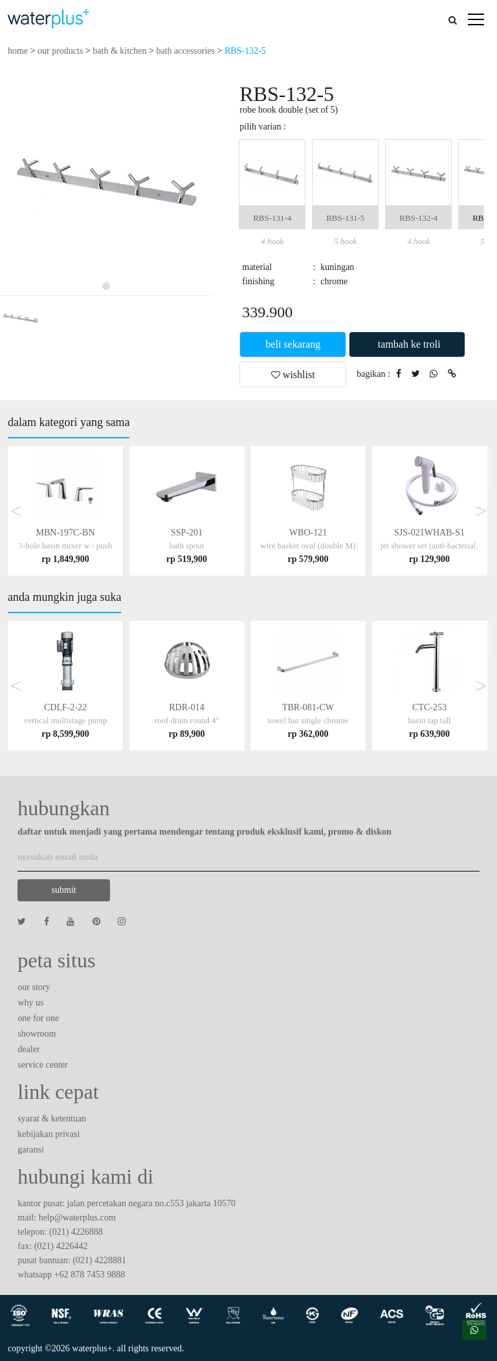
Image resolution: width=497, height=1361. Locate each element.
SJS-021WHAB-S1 (429, 545)
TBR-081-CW (307, 720)
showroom (36, 1034)
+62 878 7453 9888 (89, 1274)
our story (33, 987)
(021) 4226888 (76, 1232)
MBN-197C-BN (66, 545)
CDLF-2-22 (65, 720)
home (18, 51)
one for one (38, 1018)
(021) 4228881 (99, 1260)
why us (30, 1002)
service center (42, 1065)
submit (64, 890)
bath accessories (185, 51)
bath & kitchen (119, 51)
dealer (28, 1049)
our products (60, 51)
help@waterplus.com (77, 1217)
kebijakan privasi (48, 1134)
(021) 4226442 (61, 1246)
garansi (30, 1149)
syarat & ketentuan (51, 1118)
